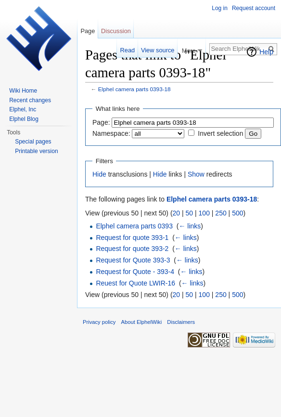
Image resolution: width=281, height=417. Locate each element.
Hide (99, 174)
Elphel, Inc (22, 109)
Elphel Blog (23, 119)
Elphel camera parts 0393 (134, 226)
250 (220, 213)
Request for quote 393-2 (132, 248)
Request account (253, 8)
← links (190, 226)
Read (127, 50)
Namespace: (111, 133)
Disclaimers (181, 322)
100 (204, 213)
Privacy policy (99, 322)
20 (176, 213)
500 (237, 213)
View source (157, 50)
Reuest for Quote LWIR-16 (135, 283)
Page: (101, 122)
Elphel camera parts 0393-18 (134, 89)
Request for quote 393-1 (132, 237)
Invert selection (220, 133)
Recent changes (30, 100)
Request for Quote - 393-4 (135, 271)
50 (189, 213)
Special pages (33, 141)
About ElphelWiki (141, 322)
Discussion (116, 31)
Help (266, 52)
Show (196, 174)
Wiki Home (23, 90)
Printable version (36, 151)
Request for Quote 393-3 (133, 260)
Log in (220, 8)
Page (87, 31)
